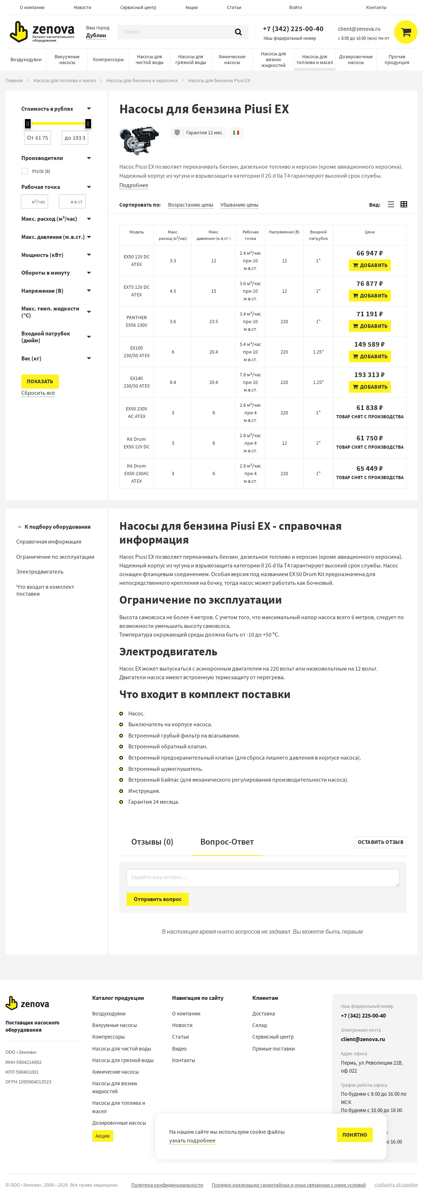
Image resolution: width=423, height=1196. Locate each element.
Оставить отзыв (380, 842)
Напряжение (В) (42, 291)
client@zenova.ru (363, 1039)
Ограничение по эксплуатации (55, 557)
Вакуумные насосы (67, 59)
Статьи (234, 7)
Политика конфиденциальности (167, 1185)
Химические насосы (232, 59)
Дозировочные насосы (356, 59)
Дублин (96, 35)
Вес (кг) (31, 358)
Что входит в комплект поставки (45, 590)
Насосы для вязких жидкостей (273, 59)
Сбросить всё (38, 393)
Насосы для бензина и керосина (142, 80)
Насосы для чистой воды (149, 59)
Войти (295, 7)
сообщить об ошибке (396, 1185)
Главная (14, 80)
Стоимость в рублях (47, 109)
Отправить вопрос (157, 899)
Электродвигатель (40, 571)
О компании (32, 7)
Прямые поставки (273, 1048)
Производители (42, 158)
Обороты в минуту (45, 272)
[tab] (390, 205)
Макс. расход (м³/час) (49, 219)
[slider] (27, 123)
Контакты (376, 7)
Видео (179, 1048)
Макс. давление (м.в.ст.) (53, 237)
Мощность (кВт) (42, 255)
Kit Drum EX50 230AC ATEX (136, 473)
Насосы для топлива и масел (314, 59)
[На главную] (27, 1003)
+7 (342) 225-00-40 (293, 29)
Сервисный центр (138, 7)
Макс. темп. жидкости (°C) (50, 312)
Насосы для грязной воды (190, 59)
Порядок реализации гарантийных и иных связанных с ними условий (289, 1185)
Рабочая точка (40, 187)
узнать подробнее (192, 1140)
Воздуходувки (26, 59)
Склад (259, 1025)
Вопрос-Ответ (227, 842)
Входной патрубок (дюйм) (45, 337)
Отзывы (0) (152, 842)
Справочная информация (48, 541)
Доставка (263, 1013)
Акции (191, 7)
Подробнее (133, 185)
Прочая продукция (397, 59)
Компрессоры (108, 59)
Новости (82, 7)
